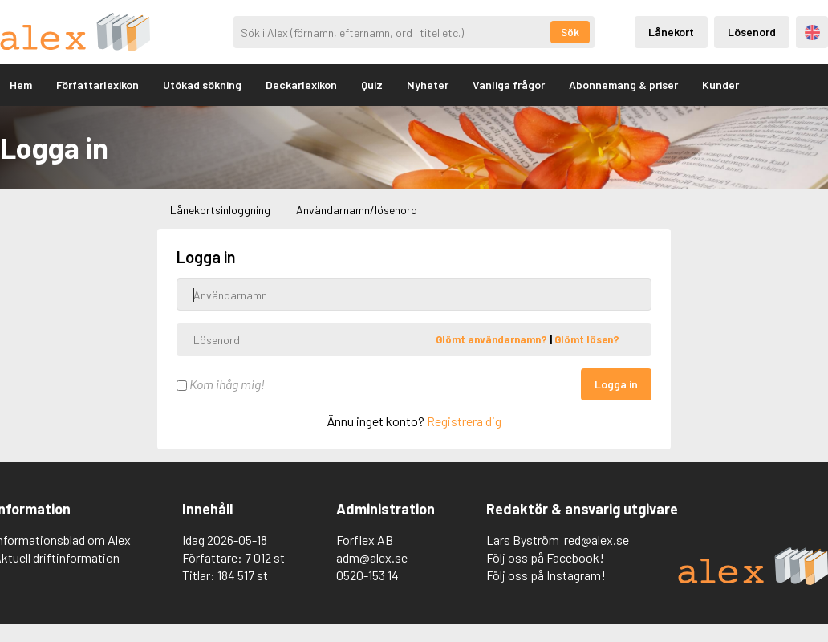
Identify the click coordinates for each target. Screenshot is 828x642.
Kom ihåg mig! (221, 384)
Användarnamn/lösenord (356, 210)
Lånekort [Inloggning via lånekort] (671, 32)
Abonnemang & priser (623, 84)
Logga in (616, 384)
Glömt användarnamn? (493, 339)
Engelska (812, 32)
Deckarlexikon (301, 84)
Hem (21, 84)
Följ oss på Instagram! (546, 575)
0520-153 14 (367, 575)
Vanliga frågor (509, 84)
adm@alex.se (372, 557)
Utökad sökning (202, 84)
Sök (570, 32)
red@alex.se (596, 539)
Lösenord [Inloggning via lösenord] (752, 32)
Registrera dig (464, 421)
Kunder (720, 84)
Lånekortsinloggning (220, 210)
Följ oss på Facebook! (545, 557)
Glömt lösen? (586, 339)
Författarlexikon (97, 84)
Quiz (372, 84)
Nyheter (427, 84)
